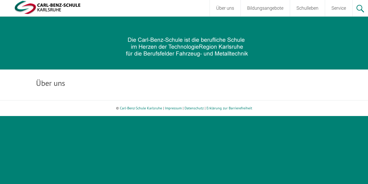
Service (338, 8)
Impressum (173, 108)
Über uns (225, 8)
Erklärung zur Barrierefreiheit (229, 108)
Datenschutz (194, 108)
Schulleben (307, 8)
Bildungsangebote (265, 8)
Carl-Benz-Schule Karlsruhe (141, 108)
